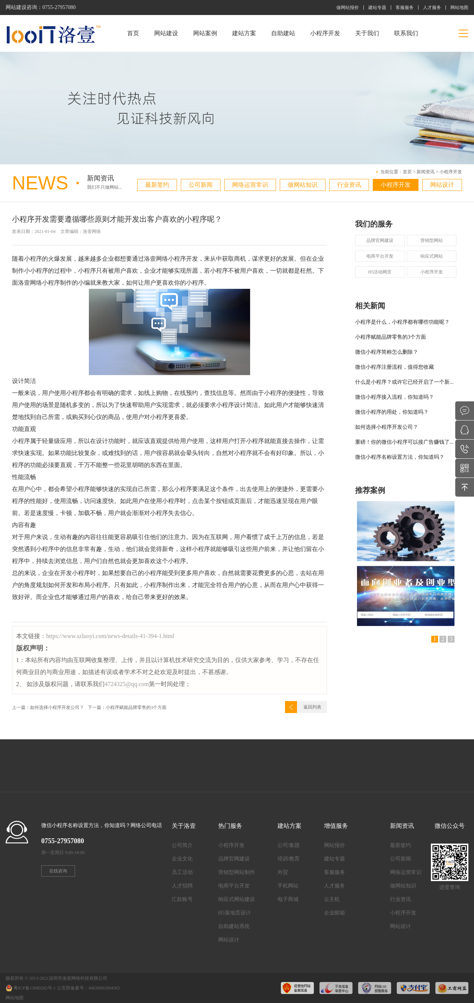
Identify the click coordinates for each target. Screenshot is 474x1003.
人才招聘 (182, 886)
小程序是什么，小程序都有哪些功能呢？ (402, 322)
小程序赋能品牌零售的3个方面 (390, 337)
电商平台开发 (379, 256)
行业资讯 (349, 185)
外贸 (283, 872)
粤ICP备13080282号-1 (35, 988)
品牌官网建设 (379, 240)
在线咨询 (58, 871)
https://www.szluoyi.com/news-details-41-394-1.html (110, 636)
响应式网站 (431, 256)
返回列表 (312, 707)
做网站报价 (347, 7)
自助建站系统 (234, 926)
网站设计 (442, 185)
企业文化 (182, 859)
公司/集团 (289, 845)
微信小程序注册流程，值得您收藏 (394, 367)
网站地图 (459, 7)
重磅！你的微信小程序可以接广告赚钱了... (404, 442)
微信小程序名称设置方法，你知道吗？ (399, 457)
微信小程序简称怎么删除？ (386, 352)
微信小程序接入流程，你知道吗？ (394, 397)
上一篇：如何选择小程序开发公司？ (48, 707)
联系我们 (406, 33)
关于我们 (367, 33)
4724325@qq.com (127, 684)
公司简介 (182, 845)
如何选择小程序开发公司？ (386, 427)
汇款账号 (182, 899)
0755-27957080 (59, 7)
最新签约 (157, 185)
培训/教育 (289, 859)
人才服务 (432, 7)
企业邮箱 (334, 913)
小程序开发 (325, 33)
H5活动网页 (380, 272)
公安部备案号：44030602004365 (88, 988)
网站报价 (334, 845)
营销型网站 (431, 240)
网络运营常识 (250, 185)
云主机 (332, 899)
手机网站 (288, 886)
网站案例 (205, 33)
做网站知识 (303, 185)
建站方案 (244, 33)
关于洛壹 (184, 826)
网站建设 (166, 33)
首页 (133, 33)
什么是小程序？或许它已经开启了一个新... (404, 382)
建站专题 (377, 7)
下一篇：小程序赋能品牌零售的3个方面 (127, 707)
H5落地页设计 (234, 913)
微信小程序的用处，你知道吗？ (392, 412)
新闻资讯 (426, 171)
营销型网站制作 (236, 872)
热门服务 (230, 826)
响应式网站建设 (236, 899)
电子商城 (288, 899)
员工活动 (182, 872)
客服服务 (405, 7)
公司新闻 (201, 185)
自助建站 (283, 33)
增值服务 (336, 826)
